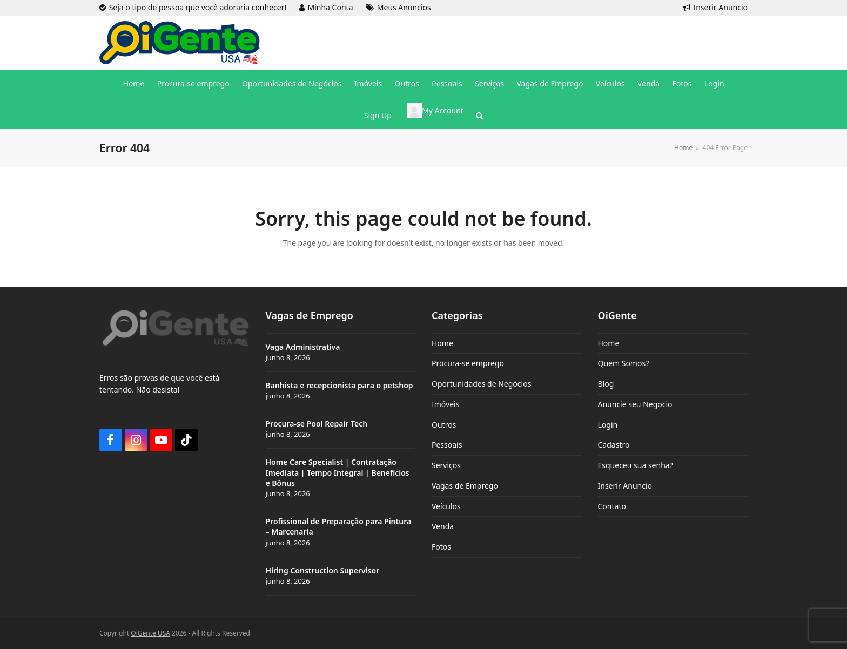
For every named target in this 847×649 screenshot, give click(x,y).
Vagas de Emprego (465, 486)
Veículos (446, 506)
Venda (443, 526)
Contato (612, 506)
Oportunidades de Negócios (481, 383)
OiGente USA (150, 633)
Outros (444, 425)
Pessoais (447, 445)
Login (608, 425)
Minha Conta (330, 7)
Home (442, 343)
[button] (479, 115)
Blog (606, 383)
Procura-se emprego (468, 363)
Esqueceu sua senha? (635, 465)
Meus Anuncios (404, 7)
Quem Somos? (623, 363)
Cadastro (614, 445)
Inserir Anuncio (720, 7)
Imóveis (445, 404)
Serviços (446, 465)
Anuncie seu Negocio (635, 404)
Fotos (441, 547)
